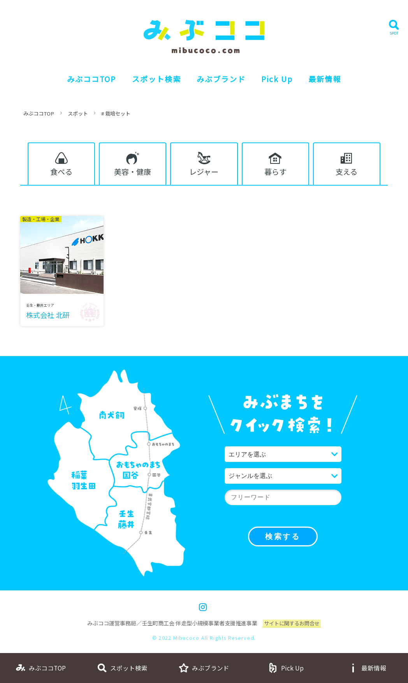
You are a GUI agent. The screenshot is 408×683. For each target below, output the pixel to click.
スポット (82, 113)
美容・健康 (132, 173)
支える (346, 173)
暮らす (275, 173)
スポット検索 (154, 79)
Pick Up (280, 79)
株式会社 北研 (48, 319)
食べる (61, 173)
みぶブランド (221, 79)
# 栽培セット (122, 113)
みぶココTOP (86, 79)
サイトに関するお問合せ (292, 627)
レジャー (203, 173)
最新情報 (330, 79)
